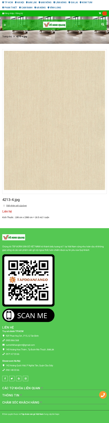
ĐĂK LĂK (31, 2)
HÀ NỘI (19, 2)
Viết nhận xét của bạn (16, 205)
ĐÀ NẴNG (40, 7)
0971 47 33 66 (12, 354)
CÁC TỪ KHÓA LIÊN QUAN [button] (22, 388)
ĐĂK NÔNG (45, 2)
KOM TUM (86, 2)
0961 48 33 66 (12, 370)
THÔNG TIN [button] (12, 395)
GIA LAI (73, 2)
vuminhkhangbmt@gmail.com (20, 345)
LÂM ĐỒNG (60, 2)
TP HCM (7, 2)
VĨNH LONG (54, 7)
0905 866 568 (12, 340)
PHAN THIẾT (9, 7)
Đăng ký (19, 13)
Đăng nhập (9, 13)
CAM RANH (25, 7)
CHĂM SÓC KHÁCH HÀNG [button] (22, 402)
